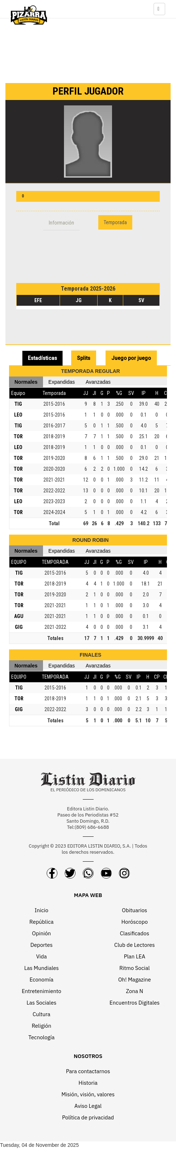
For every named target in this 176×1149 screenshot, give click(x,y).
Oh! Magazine (134, 979)
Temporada (115, 222)
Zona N (134, 991)
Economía (41, 979)
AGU (18, 616)
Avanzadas (98, 382)
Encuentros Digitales (134, 1002)
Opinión (41, 933)
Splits (83, 358)
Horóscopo (134, 921)
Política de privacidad (88, 1117)
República (41, 921)
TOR (18, 436)
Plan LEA (134, 956)
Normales (26, 382)
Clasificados (134, 933)
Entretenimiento (41, 991)
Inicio (41, 910)
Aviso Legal (88, 1105)
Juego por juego (131, 358)
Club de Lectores (134, 944)
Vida (41, 956)
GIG (19, 627)
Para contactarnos (88, 1071)
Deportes (41, 944)
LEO (18, 415)
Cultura (41, 1014)
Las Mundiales (41, 968)
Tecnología (42, 1037)
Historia (87, 1082)
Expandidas (61, 382)
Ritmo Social (134, 968)
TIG (18, 404)
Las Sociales (41, 1002)
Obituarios (134, 910)
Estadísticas (42, 358)
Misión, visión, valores (88, 1094)
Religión (41, 1025)
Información (61, 223)
